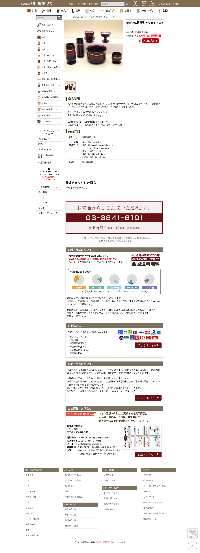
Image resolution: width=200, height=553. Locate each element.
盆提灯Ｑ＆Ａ (109, 480)
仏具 (61, 10)
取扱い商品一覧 (32, 535)
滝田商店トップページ (152, 519)
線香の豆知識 (70, 515)
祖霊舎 (125, 10)
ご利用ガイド (44, 139)
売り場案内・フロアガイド (154, 480)
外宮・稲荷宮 (31, 524)
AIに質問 (95, 4)
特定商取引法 (44, 162)
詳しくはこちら (148, 345)
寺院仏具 (107, 10)
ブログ (85, 4)
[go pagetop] (192, 546)
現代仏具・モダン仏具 (80, 17)
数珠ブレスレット (33, 497)
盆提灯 (164, 10)
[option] (93, 49)
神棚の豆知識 (70, 520)
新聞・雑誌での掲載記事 (153, 513)
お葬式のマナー (110, 509)
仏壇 (32, 10)
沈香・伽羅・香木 (49, 61)
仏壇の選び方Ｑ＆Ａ (73, 480)
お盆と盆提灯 (109, 475)
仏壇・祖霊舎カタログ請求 (49, 156)
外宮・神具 (144, 10)
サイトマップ (149, 497)
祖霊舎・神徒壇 (32, 519)
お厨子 (44, 73)
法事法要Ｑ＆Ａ (110, 498)
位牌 (76, 10)
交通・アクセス (148, 454)
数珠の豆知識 (70, 509)
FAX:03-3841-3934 (49, 174)
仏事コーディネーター (49, 213)
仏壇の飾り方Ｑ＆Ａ (73, 475)
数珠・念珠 (46, 25)
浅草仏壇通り (149, 508)
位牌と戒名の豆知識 (73, 497)
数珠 (46, 10)
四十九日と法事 (110, 493)
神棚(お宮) (30, 513)
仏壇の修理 (69, 486)
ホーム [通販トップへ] (67, 17)
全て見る (29, 475)
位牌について (70, 491)
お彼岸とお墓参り (111, 504)
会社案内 (42, 192)
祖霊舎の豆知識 (71, 526)
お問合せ (147, 491)
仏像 (90, 10)
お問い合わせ (44, 149)
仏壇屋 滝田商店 (103, 542)
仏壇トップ (74, 4)
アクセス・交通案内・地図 (154, 486)
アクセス (42, 197)
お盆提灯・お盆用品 (50, 97)
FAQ (40, 144)
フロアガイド (44, 203)
